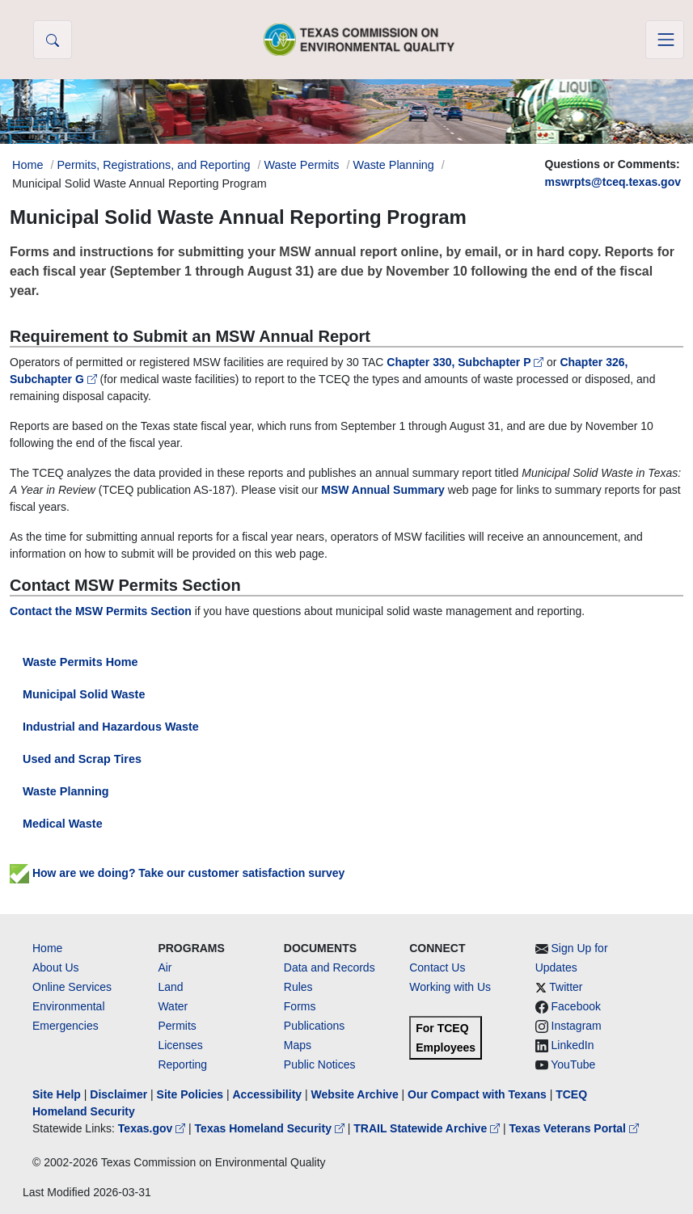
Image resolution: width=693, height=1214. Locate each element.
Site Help (56, 1094)
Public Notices (320, 1064)
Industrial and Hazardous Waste (111, 726)
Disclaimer (118, 1094)
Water (173, 1006)
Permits (177, 1025)
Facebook (576, 1006)
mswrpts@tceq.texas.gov (613, 181)
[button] (52, 39)
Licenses (180, 1045)
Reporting (182, 1064)
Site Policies (190, 1094)
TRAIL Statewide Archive (428, 1128)
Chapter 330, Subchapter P (467, 362)
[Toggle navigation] (664, 39)
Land (170, 986)
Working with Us (450, 986)
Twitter (565, 986)
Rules (298, 986)
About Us (55, 967)
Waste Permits (302, 164)
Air (164, 967)
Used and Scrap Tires (82, 758)
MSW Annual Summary (383, 489)
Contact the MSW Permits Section (101, 611)
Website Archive (355, 1094)
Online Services (72, 986)
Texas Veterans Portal (574, 1128)
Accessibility (268, 1094)
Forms (300, 1006)
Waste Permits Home (80, 661)
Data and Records (329, 967)
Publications (314, 1025)
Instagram (576, 1025)
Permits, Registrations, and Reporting (153, 164)
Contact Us (437, 967)
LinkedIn (572, 1045)
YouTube (573, 1064)
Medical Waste (63, 823)
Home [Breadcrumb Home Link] (27, 164)
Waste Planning (393, 164)
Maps (297, 1045)
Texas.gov (153, 1128)
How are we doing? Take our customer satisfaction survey (177, 872)
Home (47, 948)
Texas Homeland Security (271, 1128)
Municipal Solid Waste (84, 694)
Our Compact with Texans (477, 1094)
